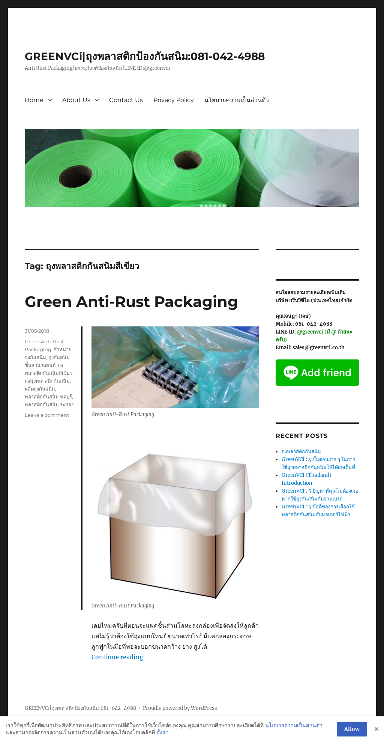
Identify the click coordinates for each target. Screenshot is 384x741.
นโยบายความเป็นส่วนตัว (236, 100)
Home (34, 100)
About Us (76, 100)
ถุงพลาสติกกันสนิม (301, 451)
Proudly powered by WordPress (180, 708)
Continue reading (117, 657)
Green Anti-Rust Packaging (131, 301)
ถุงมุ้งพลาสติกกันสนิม (47, 381)
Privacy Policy (173, 100)
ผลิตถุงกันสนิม (40, 389)
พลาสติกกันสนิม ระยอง (49, 404)
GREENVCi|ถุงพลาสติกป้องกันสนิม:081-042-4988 (145, 56)
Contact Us (126, 100)
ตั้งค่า (162, 735)
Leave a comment (47, 415)
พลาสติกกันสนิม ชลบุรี (48, 397)
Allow (352, 732)
